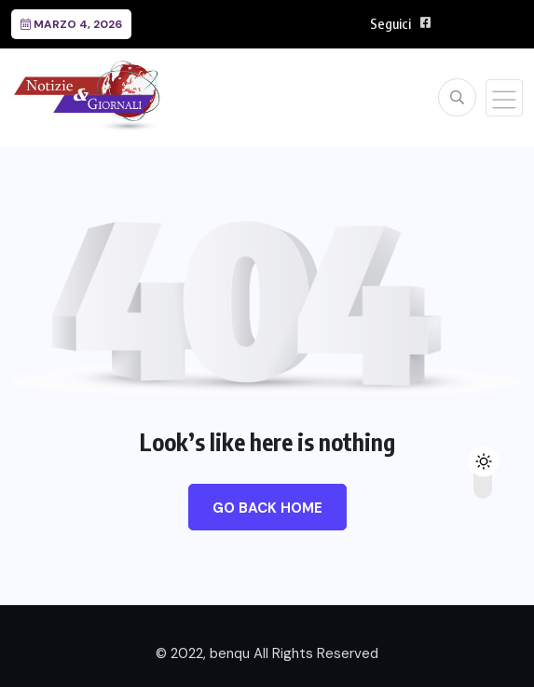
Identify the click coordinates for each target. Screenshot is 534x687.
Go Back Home (267, 508)
